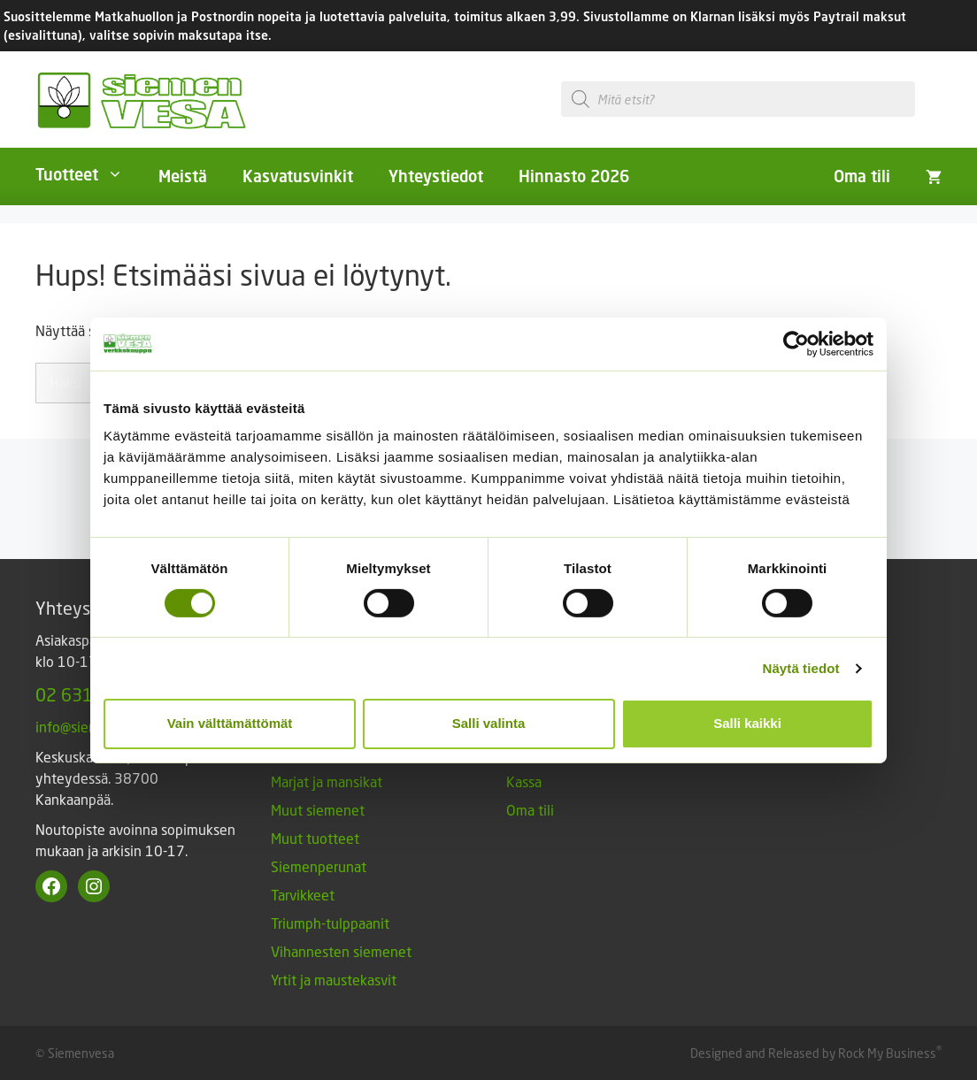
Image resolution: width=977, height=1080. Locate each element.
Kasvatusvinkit (297, 176)
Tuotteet (88, 174)
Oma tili (862, 176)
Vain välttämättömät (230, 723)
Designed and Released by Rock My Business (813, 1053)
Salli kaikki (747, 723)
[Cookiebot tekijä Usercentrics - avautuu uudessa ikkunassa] (796, 343)
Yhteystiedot (435, 176)
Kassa (524, 781)
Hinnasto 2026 (574, 176)
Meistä (182, 176)
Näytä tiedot (801, 668)
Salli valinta (489, 723)
